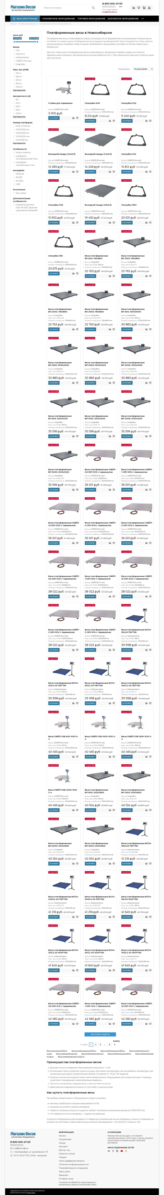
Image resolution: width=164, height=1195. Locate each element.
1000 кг (19, 87)
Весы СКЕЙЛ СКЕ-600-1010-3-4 (63, 737)
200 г (18, 106)
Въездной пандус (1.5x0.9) (98, 205)
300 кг (19, 76)
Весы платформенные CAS (92, 1054)
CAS (18, 50)
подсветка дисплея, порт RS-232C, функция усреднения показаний (26, 207)
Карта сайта (64, 1171)
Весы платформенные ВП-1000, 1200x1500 (133, 791)
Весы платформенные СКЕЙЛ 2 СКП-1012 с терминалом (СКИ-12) (63, 631)
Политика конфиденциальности (74, 1164)
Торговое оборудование (91, 19)
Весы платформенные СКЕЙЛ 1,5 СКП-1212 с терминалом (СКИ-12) (136, 1005)
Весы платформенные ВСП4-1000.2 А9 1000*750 (136, 951)
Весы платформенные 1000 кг (84, 1051)
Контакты (63, 1146)
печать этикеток (23, 152)
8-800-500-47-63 (112, 3)
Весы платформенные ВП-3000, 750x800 (96, 310)
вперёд (116, 1043)
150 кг (18, 73)
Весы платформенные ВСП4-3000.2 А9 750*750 (100, 897)
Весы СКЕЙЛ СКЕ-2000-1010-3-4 (63, 791)
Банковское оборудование (123, 19)
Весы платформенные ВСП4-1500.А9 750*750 (136, 844)
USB (18, 184)
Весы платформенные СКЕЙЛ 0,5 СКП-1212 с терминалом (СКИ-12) (63, 1005)
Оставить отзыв (66, 1179)
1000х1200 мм (22, 133)
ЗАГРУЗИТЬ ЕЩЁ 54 (100, 1034)
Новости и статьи (67, 1154)
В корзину (54, 118)
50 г (17, 99)
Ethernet (20, 174)
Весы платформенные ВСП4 (119, 1054)
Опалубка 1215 (55, 205)
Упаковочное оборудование (58, 19)
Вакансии (63, 1175)
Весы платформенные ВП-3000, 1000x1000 (133, 363)
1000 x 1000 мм (23, 126)
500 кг (19, 80)
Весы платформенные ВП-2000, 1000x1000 (96, 363)
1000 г (19, 113)
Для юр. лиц (64, 1150)
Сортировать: (124, 69)
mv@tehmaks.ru (20, 1148)
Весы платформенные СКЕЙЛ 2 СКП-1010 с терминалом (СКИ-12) (100, 524)
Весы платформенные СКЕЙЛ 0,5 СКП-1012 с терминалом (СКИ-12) (63, 578)
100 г (18, 103)
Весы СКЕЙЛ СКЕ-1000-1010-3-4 (100, 737)
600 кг (19, 83)
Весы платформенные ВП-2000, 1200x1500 (60, 844)
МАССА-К (20, 54)
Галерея (62, 1157)
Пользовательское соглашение (73, 1168)
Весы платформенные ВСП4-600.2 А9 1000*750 (100, 951)
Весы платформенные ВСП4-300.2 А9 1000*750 (63, 951)
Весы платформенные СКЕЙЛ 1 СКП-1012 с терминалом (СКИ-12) (100, 578)
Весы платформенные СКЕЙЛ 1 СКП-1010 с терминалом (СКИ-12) (136, 471)
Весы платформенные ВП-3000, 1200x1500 (96, 844)
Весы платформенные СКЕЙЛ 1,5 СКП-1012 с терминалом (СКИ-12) (136, 578)
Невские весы (22, 57)
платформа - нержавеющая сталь (25, 163)
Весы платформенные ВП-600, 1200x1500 (96, 791)
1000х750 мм (22, 140)
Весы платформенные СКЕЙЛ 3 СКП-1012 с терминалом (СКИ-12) (100, 631)
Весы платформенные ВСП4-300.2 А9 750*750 (63, 684)
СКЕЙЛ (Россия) (23, 61)
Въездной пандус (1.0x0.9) (61, 154)
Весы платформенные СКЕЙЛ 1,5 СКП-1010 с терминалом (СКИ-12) (63, 524)
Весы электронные (25, 19)
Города (62, 1143)
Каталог (62, 1136)
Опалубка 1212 (128, 154)
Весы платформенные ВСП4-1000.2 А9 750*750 (136, 684)
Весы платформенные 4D (66, 1054)
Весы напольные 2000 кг (57, 1051)
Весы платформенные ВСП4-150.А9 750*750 (136, 630)
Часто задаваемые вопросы (72, 1161)
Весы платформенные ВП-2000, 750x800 (60, 310)
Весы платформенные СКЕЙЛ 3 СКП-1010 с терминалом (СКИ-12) (136, 524)
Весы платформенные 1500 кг (113, 1051)
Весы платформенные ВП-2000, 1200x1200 (133, 417)
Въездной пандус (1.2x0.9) (98, 154)
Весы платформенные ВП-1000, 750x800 (133, 257)
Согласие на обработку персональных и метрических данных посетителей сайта (77, 1183)
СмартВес (20, 64)
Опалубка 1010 (92, 103)
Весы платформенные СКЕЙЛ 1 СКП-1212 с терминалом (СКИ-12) (100, 1005)
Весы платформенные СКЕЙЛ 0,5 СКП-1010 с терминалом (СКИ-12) (100, 471)
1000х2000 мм (22, 136)
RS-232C (19, 181)
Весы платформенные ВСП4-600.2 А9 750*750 (100, 684)
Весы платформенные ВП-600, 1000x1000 (133, 310)
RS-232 (19, 177)
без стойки (21, 193)
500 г (18, 110)
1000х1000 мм (22, 129)
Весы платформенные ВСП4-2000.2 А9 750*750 (63, 897)
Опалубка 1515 (55, 256)
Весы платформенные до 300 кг (71, 1057)
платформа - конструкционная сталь (27, 157)
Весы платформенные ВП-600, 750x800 (96, 257)
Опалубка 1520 (129, 205)
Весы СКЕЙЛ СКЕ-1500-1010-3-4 (136, 737)
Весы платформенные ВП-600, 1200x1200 (60, 417)
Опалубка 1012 (128, 103)
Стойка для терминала (60, 103)
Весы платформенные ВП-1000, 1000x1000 (60, 363)
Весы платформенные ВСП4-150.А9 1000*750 (136, 897)
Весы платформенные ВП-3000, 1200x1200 (60, 470)
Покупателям (65, 1139)
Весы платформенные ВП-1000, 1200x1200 (96, 417)
